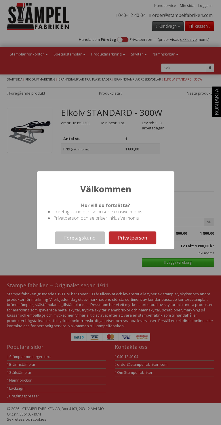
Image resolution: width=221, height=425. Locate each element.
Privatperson (132, 237)
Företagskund (80, 237)
